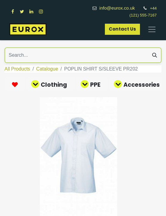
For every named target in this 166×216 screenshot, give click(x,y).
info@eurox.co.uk (120, 7)
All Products (17, 68)
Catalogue (47, 68)
